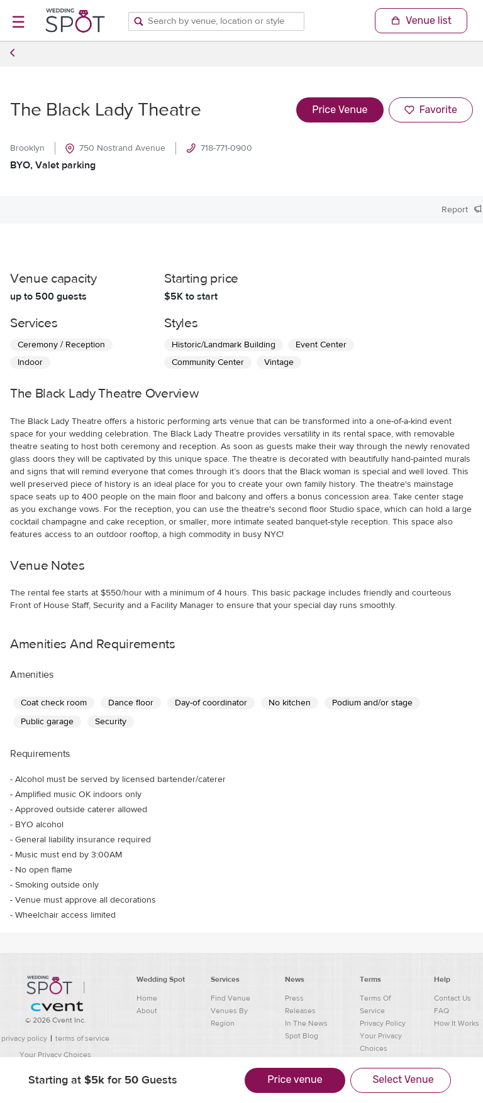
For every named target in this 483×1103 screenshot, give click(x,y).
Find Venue (230, 998)
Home (146, 998)
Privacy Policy (383, 1023)
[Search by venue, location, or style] (216, 21)
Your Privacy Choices (55, 1055)
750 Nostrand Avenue (115, 148)
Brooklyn (27, 148)
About (146, 1011)
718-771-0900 (219, 148)
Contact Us (452, 998)
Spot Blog (301, 1036)
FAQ (441, 1011)
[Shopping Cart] (421, 20)
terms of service (82, 1038)
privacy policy (24, 1038)
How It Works (456, 1023)
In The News (306, 1023)
